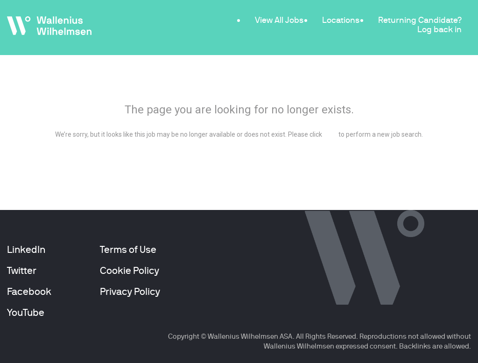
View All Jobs (279, 20)
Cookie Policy (129, 270)
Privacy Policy (130, 291)
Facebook (29, 291)
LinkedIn (26, 249)
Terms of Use (128, 249)
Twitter (21, 270)
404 (239, 84)
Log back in (439, 29)
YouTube (25, 312)
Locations (340, 20)
